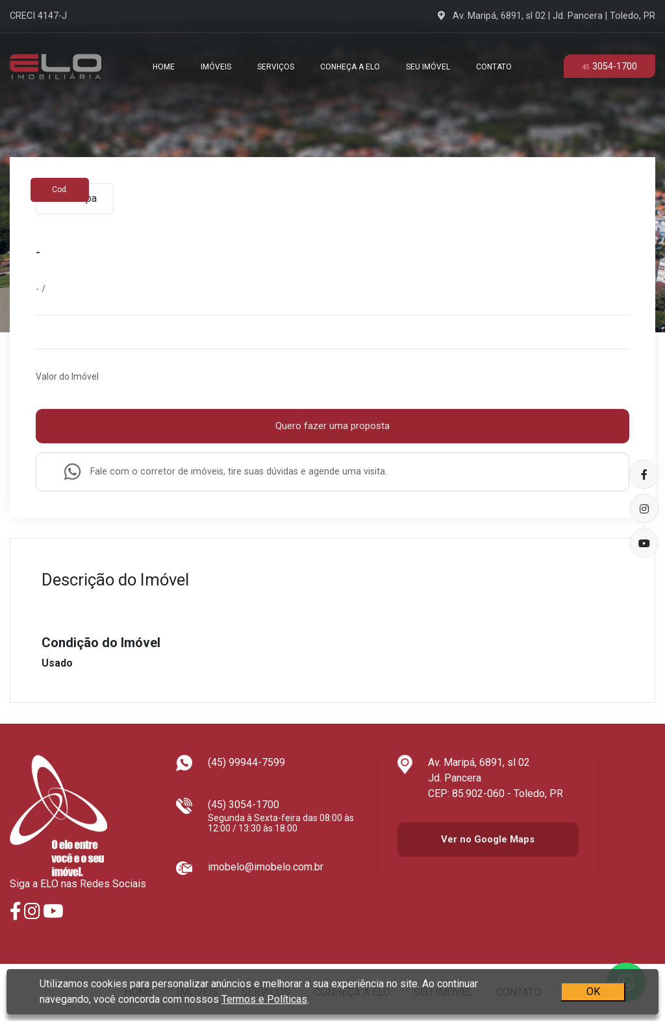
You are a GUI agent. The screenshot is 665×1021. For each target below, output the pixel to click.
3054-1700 (609, 66)
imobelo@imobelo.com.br (265, 867)
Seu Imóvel (428, 66)
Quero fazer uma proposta (332, 426)
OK (593, 989)
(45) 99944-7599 (246, 762)
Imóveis (216, 66)
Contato (494, 66)
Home (164, 66)
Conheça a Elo (350, 66)
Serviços (275, 66)
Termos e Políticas (264, 996)
